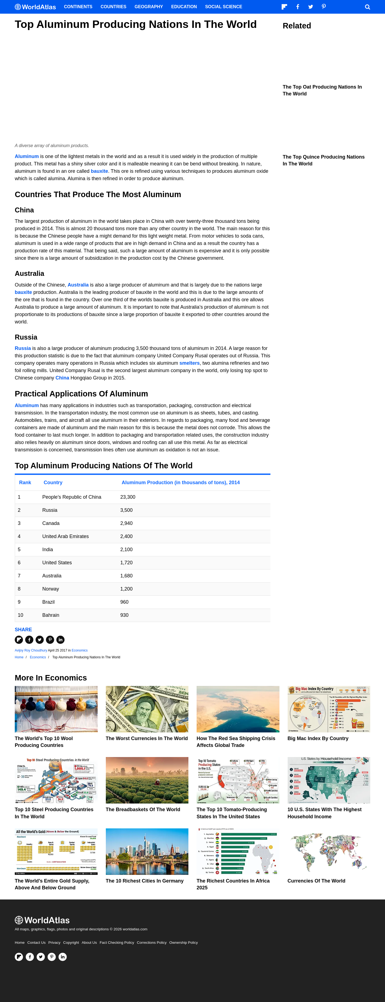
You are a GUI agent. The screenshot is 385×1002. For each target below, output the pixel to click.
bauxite (99, 171)
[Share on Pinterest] (50, 640)
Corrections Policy (152, 942)
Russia (23, 348)
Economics (80, 650)
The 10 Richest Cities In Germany (145, 881)
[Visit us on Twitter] (41, 957)
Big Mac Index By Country (318, 738)
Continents (78, 6)
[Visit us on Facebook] (30, 957)
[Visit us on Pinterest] (52, 957)
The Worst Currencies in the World (147, 738)
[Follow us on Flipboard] (19, 957)
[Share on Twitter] (40, 640)
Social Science (223, 6)
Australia (78, 285)
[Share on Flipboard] (19, 640)
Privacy (54, 942)
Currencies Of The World (317, 881)
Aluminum (27, 156)
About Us (89, 942)
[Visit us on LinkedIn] (63, 957)
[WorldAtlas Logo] (37, 7)
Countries (113, 6)
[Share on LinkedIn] (60, 640)
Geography (149, 6)
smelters (189, 363)
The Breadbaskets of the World (143, 809)
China (62, 378)
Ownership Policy (183, 942)
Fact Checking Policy (117, 942)
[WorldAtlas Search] (367, 7)
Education (184, 6)
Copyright (71, 942)
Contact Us (36, 942)
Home (20, 942)
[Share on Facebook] (29, 640)
